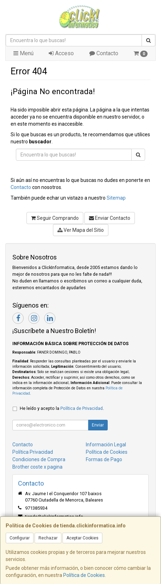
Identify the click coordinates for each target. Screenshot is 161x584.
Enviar (98, 425)
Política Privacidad (32, 452)
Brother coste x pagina (37, 467)
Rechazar (48, 538)
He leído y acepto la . (62, 408)
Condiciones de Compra (38, 459)
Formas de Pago (104, 459)
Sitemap (116, 198)
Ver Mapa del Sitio (81, 230)
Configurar (20, 538)
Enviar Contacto (109, 218)
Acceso (61, 53)
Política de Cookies (84, 575)
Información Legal (106, 444)
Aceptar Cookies (82, 538)
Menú (23, 53)
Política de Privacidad (81, 408)
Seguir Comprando (55, 218)
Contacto (103, 53)
